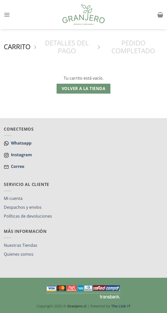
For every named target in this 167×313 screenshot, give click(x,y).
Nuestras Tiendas (20, 245)
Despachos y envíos (23, 207)
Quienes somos (19, 254)
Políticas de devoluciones (28, 216)
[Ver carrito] (160, 14)
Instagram (21, 155)
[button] (7, 14)
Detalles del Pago (67, 47)
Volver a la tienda (83, 88)
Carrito (17, 47)
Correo (17, 166)
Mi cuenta (13, 198)
